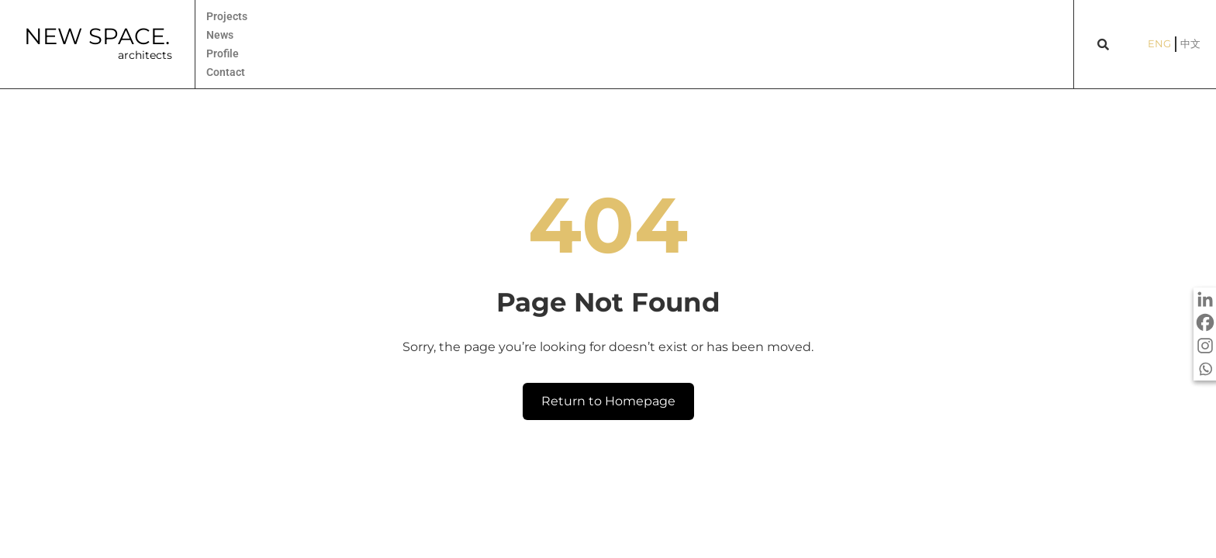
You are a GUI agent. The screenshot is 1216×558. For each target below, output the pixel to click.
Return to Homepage (608, 401)
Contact (225, 72)
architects (145, 55)
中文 (1190, 43)
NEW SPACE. (97, 36)
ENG (1159, 43)
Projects (226, 16)
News (219, 35)
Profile (222, 53)
